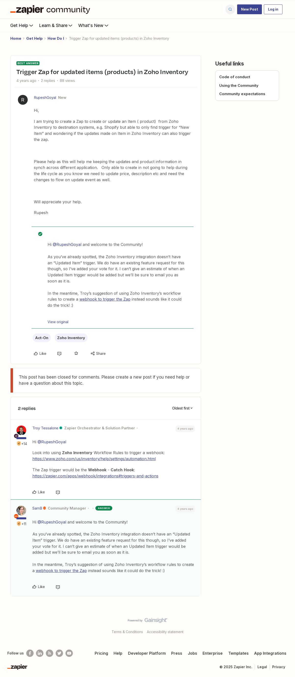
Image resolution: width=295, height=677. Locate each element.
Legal (262, 667)
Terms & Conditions (127, 632)
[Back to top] (285, 624)
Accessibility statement (165, 632)
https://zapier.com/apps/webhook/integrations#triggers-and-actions (95, 475)
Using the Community (238, 85)
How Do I (56, 38)
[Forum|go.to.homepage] (51, 9)
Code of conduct (234, 77)
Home (15, 38)
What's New (93, 25)
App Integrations (270, 653)
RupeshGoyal (45, 97)
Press (176, 653)
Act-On (41, 337)
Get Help (22, 25)
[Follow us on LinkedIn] (39, 653)
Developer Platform (147, 653)
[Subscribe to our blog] (49, 653)
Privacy (278, 667)
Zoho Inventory (71, 337)
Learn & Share (56, 25)
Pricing (101, 653)
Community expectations (242, 93)
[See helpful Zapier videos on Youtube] (69, 653)
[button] (249, 9)
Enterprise (213, 653)
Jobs (192, 653)
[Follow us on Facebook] (30, 653)
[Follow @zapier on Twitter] (59, 653)
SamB (37, 508)
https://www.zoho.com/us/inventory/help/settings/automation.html (94, 458)
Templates (238, 653)
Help (118, 653)
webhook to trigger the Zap (104, 299)
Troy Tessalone (45, 428)
